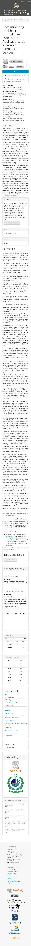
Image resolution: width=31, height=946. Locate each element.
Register (22, 1)
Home (5, 19)
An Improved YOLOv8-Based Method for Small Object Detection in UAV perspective (15, 830)
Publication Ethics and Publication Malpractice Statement (16, 717)
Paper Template (9, 747)
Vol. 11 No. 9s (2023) (18, 19)
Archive (7, 708)
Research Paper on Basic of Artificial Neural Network (14, 816)
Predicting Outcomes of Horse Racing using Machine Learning (14, 804)
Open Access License (11, 733)
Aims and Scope (9, 697)
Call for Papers (11, 576)
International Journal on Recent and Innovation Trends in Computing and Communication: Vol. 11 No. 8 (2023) (17, 542)
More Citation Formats (12, 223)
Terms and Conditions (13, 885)
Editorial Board (9, 705)
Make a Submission (10, 560)
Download (7, 710)
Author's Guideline (12, 870)
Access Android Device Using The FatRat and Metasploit (15, 810)
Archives (10, 19)
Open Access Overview (11, 730)
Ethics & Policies (9, 713)
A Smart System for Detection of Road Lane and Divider (17, 538)
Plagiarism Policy (9, 720)
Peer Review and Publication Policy (12, 874)
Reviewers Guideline (12, 871)
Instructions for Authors (11, 702)
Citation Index (9, 635)
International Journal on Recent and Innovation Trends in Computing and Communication (15, 11)
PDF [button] (15, 71)
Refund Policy (8, 727)
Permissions (8, 735)
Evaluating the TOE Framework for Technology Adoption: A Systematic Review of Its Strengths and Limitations (15, 823)
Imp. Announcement (14, 591)
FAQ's (9, 878)
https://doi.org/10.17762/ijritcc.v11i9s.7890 (15, 75)
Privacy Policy (11, 880)
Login (28, 1)
